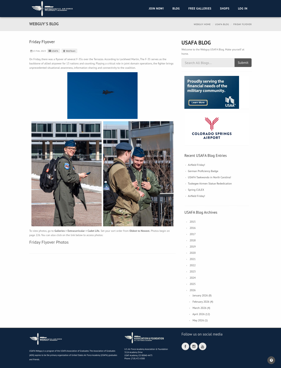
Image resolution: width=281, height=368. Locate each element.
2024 (193, 277)
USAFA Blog (222, 24)
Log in (242, 8)
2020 (193, 253)
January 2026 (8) (202, 295)
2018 (193, 240)
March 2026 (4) (201, 308)
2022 (193, 265)
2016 (193, 228)
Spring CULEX (196, 189)
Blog (176, 8)
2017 (193, 234)
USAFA (53, 50)
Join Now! (156, 8)
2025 (193, 284)
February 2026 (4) (203, 301)
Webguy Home (202, 24)
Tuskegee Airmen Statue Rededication (210, 183)
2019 (193, 246)
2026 (193, 290)
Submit (243, 62)
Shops (224, 8)
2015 (193, 221)
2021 (193, 259)
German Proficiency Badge (203, 171)
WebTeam (68, 50)
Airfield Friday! (196, 165)
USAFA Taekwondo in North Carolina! (209, 177)
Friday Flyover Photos (48, 242)
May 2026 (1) (200, 320)
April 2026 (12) (201, 314)
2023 (193, 271)
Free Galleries (199, 8)
